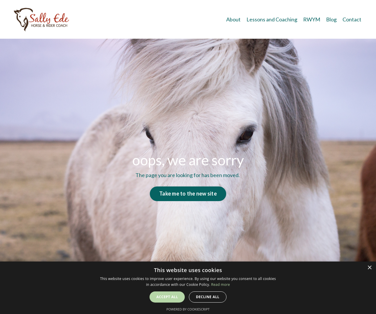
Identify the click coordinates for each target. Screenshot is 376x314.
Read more (220, 284)
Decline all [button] (207, 296)
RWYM (311, 19)
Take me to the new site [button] (188, 193)
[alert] (188, 288)
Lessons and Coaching (271, 19)
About (233, 19)
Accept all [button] (167, 296)
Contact (352, 19)
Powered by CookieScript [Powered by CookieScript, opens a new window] (188, 309)
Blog (331, 19)
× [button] (369, 268)
